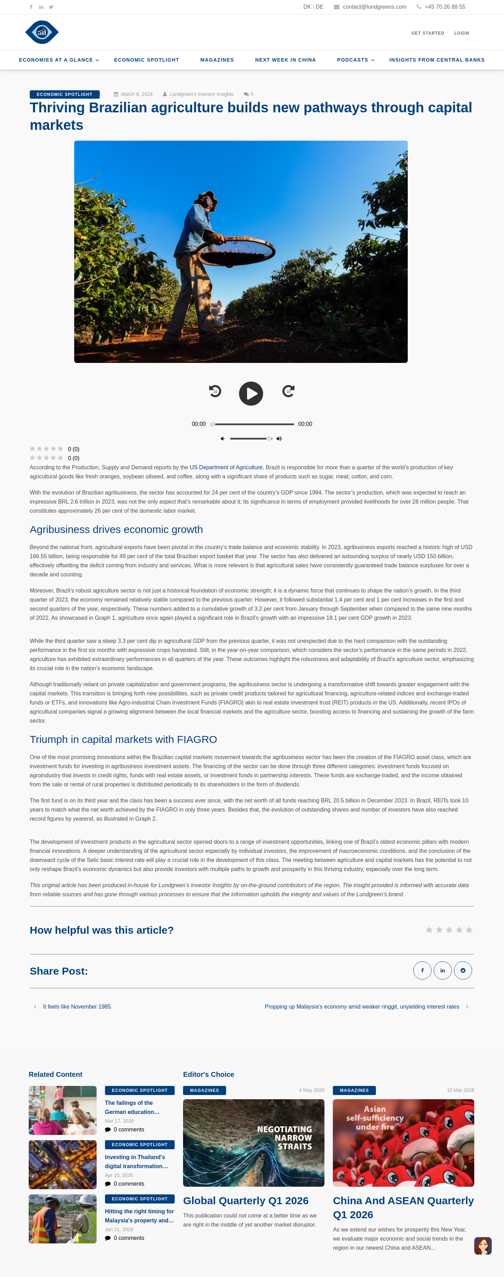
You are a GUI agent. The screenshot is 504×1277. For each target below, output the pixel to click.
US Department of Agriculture (226, 467)
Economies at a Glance (56, 59)
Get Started (427, 33)
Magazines (217, 59)
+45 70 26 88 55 (441, 7)
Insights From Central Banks (437, 59)
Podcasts (353, 59)
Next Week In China (285, 59)
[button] (483, 1246)
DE (319, 7)
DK (307, 7)
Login (461, 33)
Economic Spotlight (146, 59)
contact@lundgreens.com (370, 7)
